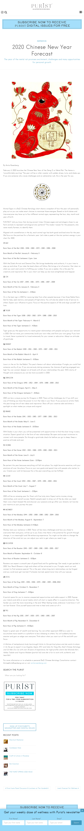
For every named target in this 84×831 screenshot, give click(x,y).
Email (59, 581)
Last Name (36, 581)
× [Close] (82, 572)
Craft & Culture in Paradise (19, 756)
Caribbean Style (15, 748)
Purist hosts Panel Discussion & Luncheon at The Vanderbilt (28, 788)
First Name (13, 581)
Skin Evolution (14, 764)
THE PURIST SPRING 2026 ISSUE (20, 772)
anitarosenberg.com (38, 663)
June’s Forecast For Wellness (67, 788)
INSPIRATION (41, 41)
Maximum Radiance (16, 740)
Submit (76, 585)
